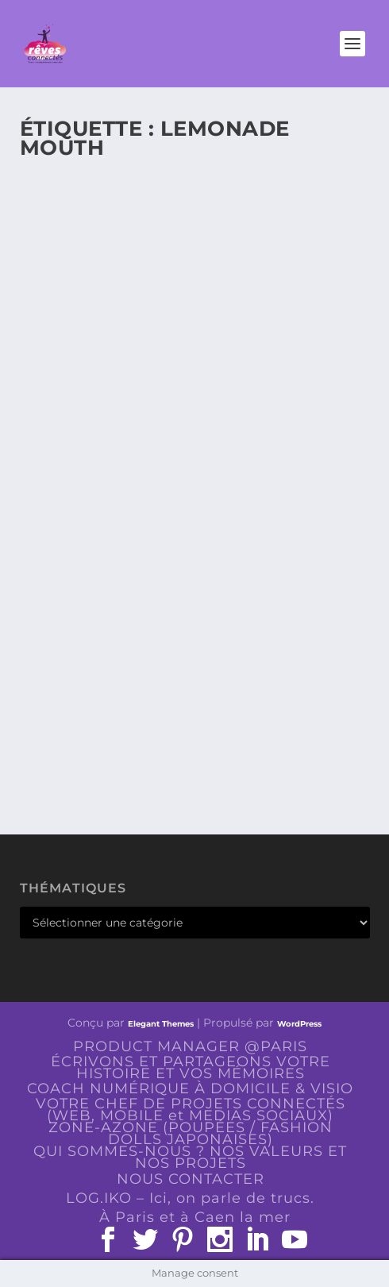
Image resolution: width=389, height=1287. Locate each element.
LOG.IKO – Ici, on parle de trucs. (190, 1198)
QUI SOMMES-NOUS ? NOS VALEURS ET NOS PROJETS (190, 1157)
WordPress (299, 1024)
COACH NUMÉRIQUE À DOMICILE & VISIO (190, 1088)
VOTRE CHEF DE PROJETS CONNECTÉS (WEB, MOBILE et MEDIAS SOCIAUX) (190, 1109)
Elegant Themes (161, 1024)
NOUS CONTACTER (190, 1179)
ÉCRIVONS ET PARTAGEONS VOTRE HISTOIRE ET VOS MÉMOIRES (190, 1067)
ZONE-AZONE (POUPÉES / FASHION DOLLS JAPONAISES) (190, 1133)
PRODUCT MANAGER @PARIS (190, 1046)
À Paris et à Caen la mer (195, 1217)
